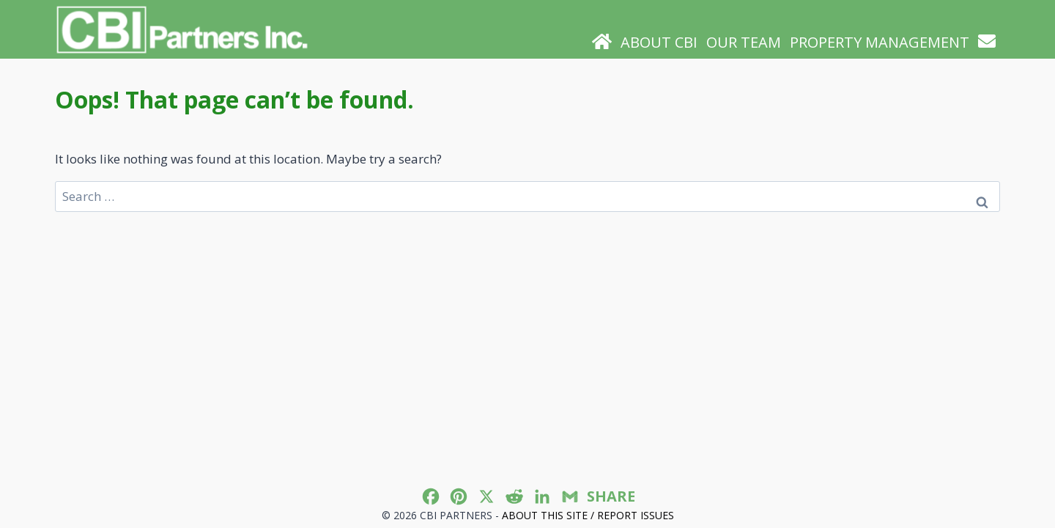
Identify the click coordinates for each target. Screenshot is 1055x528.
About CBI (659, 42)
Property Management (879, 42)
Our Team (743, 42)
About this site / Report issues (588, 515)
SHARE (611, 496)
